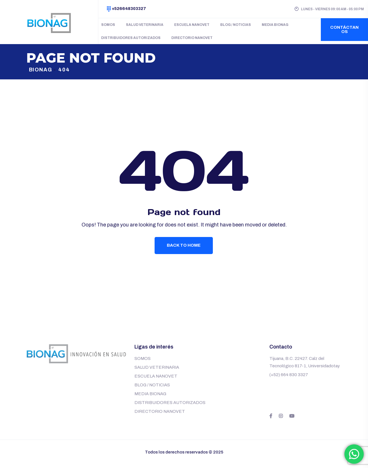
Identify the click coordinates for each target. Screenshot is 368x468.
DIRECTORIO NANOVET (192, 38)
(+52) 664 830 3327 (288, 378)
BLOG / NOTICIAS (235, 25)
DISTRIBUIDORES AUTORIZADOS (131, 38)
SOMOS (108, 25)
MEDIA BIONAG (275, 25)
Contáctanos (344, 29)
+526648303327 (129, 8)
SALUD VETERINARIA (144, 25)
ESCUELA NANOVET (191, 25)
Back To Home (184, 248)
